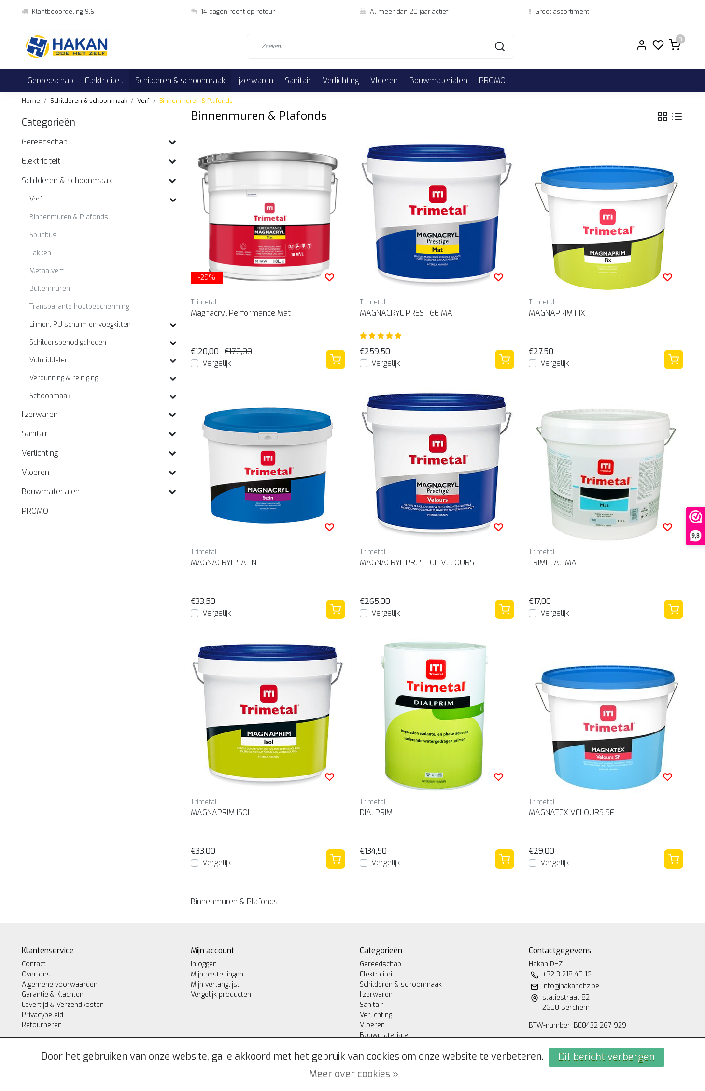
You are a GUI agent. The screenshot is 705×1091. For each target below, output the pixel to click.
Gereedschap (50, 80)
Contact (34, 964)
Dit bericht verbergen (606, 1056)
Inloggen (204, 964)
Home (31, 101)
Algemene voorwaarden (60, 984)
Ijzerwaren (255, 80)
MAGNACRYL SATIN (223, 563)
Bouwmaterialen (438, 80)
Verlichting (341, 80)
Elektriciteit (104, 80)
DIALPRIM (376, 812)
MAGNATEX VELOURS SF (571, 812)
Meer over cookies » (353, 1073)
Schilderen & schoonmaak (180, 80)
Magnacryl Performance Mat (241, 313)
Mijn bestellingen (217, 974)
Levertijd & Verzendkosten (63, 1004)
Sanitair (298, 80)
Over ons (36, 974)
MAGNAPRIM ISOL (221, 812)
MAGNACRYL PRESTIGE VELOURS (417, 563)
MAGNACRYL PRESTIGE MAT (408, 313)
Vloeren (384, 80)
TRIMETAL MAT (554, 563)
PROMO (492, 80)
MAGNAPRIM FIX (557, 313)
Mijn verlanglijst (215, 984)
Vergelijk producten (221, 994)
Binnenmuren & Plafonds (196, 101)
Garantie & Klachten (53, 994)
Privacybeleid (42, 1014)
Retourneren (42, 1025)
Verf (143, 101)
